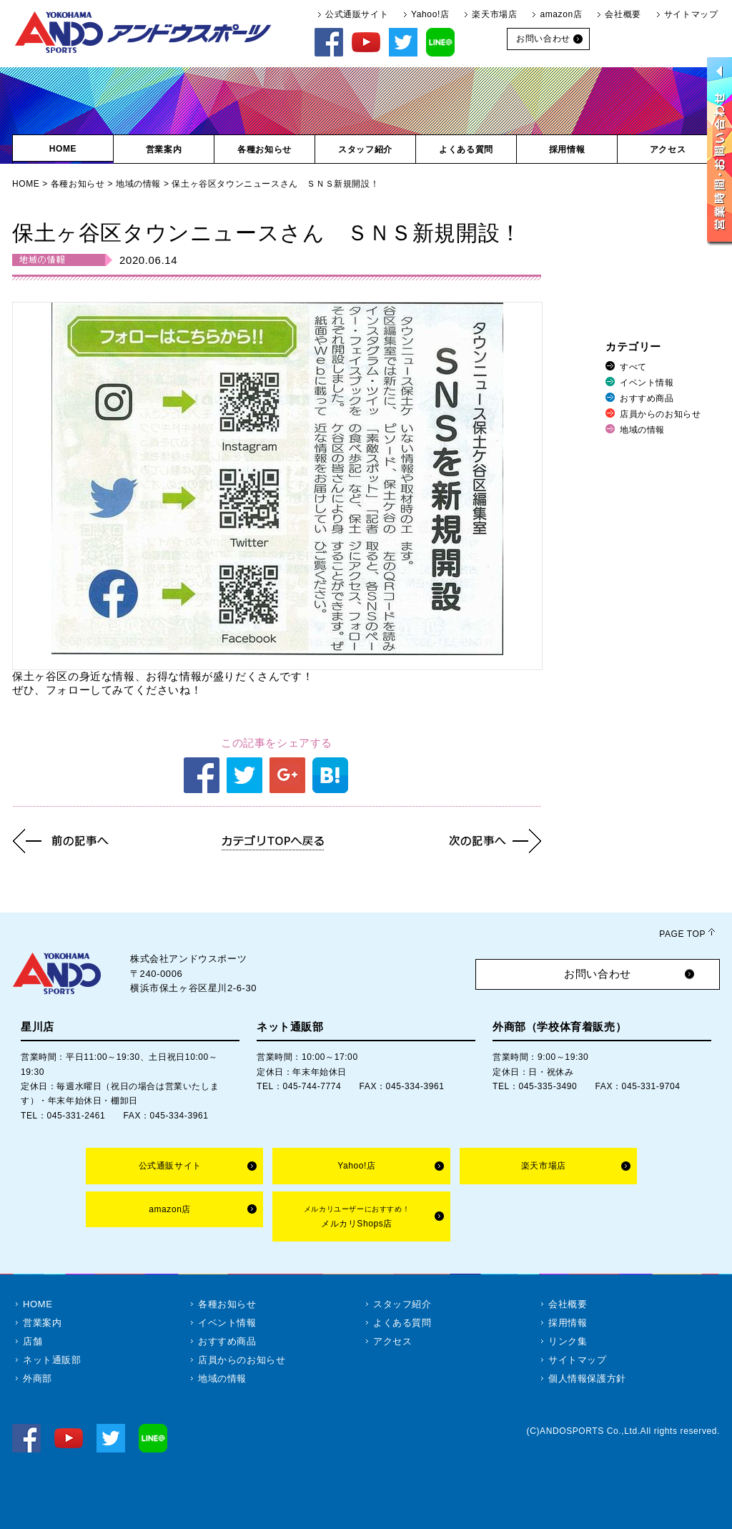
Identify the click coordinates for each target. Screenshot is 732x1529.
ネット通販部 (52, 1360)
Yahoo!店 (430, 14)
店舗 (32, 1341)
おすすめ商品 (647, 398)
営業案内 (42, 1322)
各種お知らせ (78, 184)
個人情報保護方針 (587, 1378)
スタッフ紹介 (402, 1304)
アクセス (392, 1341)
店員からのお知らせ (660, 414)
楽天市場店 (494, 14)
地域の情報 (138, 184)
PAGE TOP (682, 934)
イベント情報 (647, 383)
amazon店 (561, 14)
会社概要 (622, 14)
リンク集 (567, 1341)
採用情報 (567, 1322)
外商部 (37, 1378)
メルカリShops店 (357, 1217)
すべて (633, 367)
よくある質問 (402, 1322)
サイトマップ (691, 14)
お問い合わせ (597, 974)
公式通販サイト (356, 14)
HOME (25, 184)
